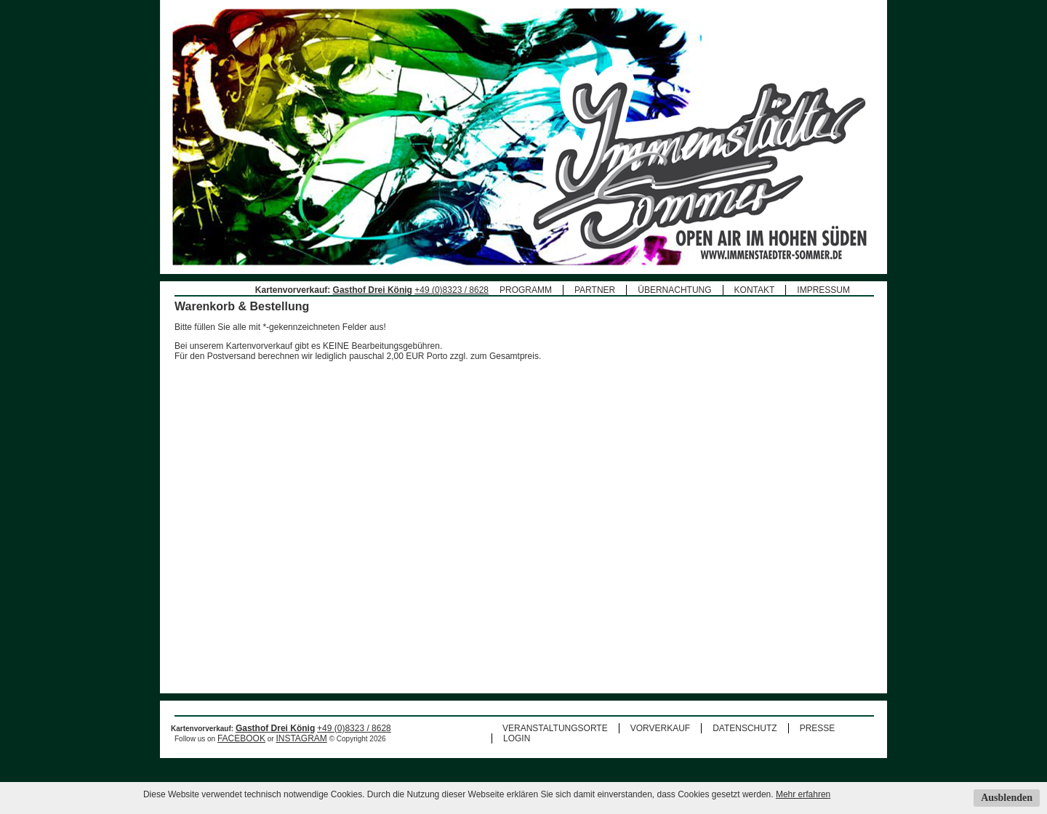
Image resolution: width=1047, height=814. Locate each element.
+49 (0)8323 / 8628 (451, 290)
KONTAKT (754, 290)
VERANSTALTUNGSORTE (555, 743)
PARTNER (594, 290)
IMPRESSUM (823, 290)
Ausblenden (1006, 797)
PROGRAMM (526, 290)
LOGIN (516, 754)
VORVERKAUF (660, 743)
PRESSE (817, 743)
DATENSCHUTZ (745, 743)
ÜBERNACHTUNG (674, 290)
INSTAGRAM (301, 754)
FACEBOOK (241, 754)
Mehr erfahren (803, 794)
